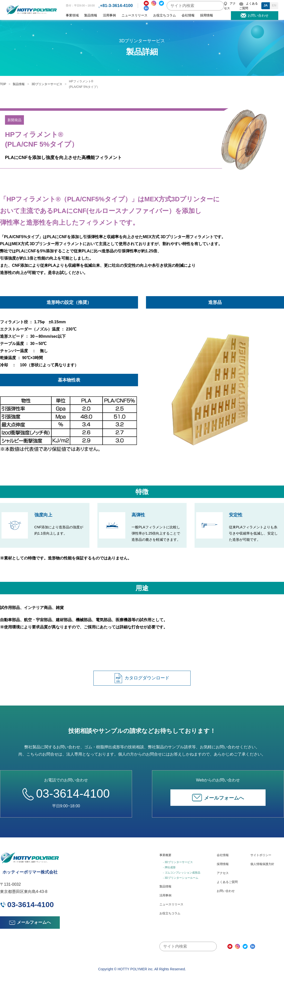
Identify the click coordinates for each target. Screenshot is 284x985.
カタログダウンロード (142, 678)
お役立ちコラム (164, 15)
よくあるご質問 (227, 882)
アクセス (223, 873)
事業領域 (72, 15)
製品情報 (90, 15)
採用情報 (206, 15)
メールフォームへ (218, 797)
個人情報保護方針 (262, 864)
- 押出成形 (169, 867)
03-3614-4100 (66, 793)
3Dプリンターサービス (46, 84)
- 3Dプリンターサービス (178, 862)
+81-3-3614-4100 (116, 5)
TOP (3, 84)
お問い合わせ (226, 891)
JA (266, 5)
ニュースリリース (134, 15)
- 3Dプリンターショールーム (180, 877)
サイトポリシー (260, 855)
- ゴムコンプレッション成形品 (181, 872)
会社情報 (188, 15)
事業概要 (165, 855)
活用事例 (109, 15)
